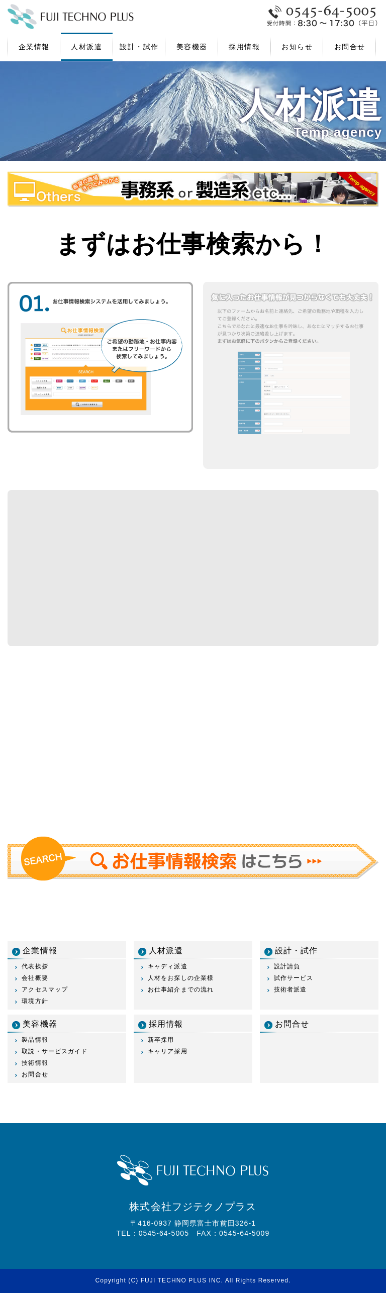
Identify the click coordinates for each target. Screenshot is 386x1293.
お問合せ (349, 47)
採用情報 (244, 47)
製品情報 (35, 1039)
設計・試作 (139, 47)
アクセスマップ (45, 989)
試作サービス (294, 977)
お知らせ (297, 47)
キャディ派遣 (167, 966)
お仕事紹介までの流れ (181, 989)
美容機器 (192, 47)
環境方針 (35, 1001)
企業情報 (34, 47)
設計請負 (287, 966)
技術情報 (35, 1062)
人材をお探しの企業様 (181, 977)
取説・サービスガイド (54, 1051)
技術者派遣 (290, 989)
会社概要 (35, 977)
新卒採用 (161, 1039)
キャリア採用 (167, 1051)
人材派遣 (86, 47)
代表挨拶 (35, 966)
